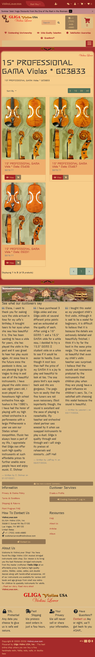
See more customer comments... (47, 483)
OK (70, 11)
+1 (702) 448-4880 (71, 22)
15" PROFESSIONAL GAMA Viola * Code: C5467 (69, 164)
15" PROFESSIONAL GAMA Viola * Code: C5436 (22, 164)
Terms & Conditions (11, 498)
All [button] (87, 90)
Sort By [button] (11, 90)
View (10, 177)
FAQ (51, 518)
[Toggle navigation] (89, 44)
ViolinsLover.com (11, 4)
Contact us (79, 619)
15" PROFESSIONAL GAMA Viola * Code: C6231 (22, 250)
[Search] (49, 22)
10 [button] (75, 90)
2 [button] (70, 90)
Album (52, 533)
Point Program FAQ (11, 508)
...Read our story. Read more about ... (17, 588)
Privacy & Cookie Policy (13, 492)
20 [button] (81, 90)
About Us (53, 523)
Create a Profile (56, 492)
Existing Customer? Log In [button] (71, 499)
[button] (69, 3)
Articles (53, 528)
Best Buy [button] (34, 4)
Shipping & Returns (11, 503)
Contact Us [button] (23, 541)
